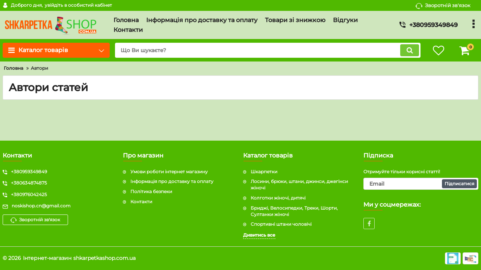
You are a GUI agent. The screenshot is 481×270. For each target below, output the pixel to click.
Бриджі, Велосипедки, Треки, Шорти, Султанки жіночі (294, 211)
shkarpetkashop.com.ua (104, 258)
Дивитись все (259, 235)
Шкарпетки (264, 171)
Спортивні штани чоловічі (281, 224)
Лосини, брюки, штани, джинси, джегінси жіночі (299, 184)
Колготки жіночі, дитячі (278, 198)
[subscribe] (420, 184)
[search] (267, 50)
